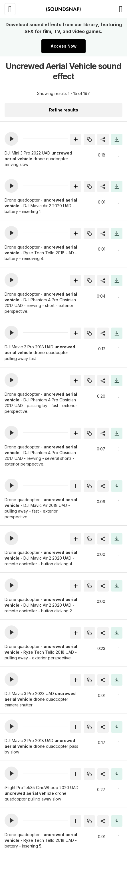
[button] (11, 139)
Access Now (63, 46)
